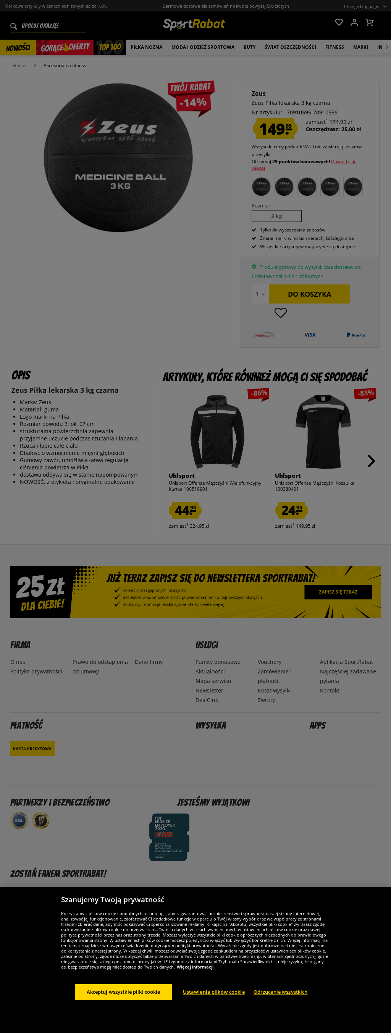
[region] (195, 960)
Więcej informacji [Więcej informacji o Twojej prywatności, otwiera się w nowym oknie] (195, 967)
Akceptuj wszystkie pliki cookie (123, 991)
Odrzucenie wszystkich (281, 991)
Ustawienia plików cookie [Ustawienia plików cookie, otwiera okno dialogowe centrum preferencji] (214, 991)
